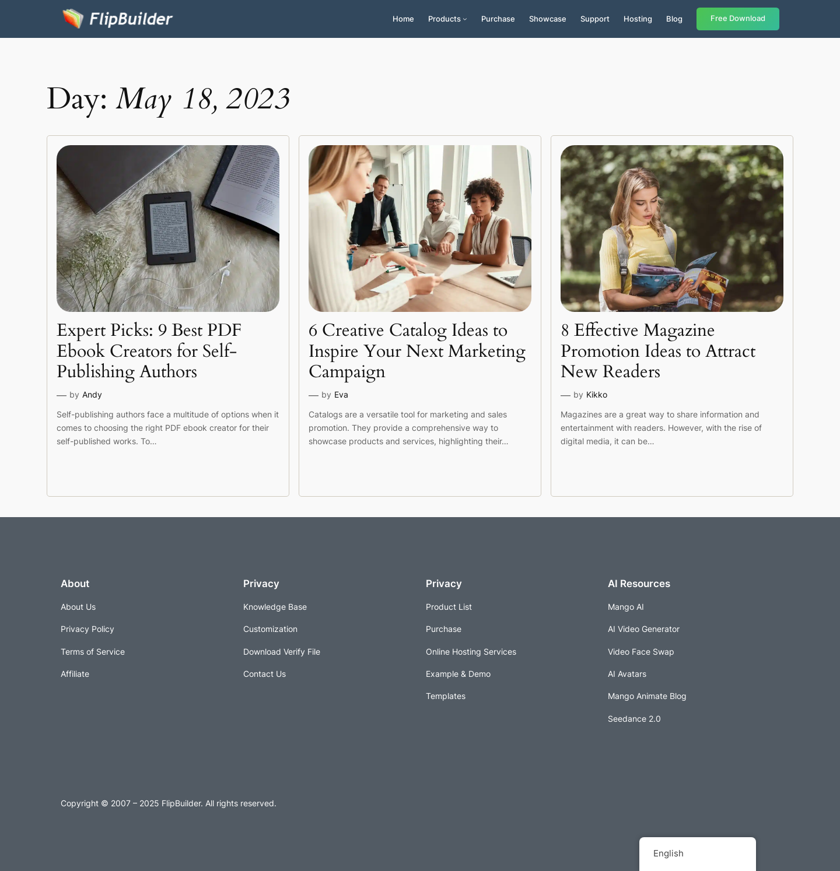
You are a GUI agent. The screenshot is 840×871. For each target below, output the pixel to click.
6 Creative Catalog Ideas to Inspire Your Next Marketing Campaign (417, 352)
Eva (341, 394)
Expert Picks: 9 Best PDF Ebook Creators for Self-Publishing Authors (149, 352)
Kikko (596, 394)
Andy (92, 394)
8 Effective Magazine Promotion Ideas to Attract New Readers (658, 352)
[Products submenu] (465, 18)
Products (444, 18)
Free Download (737, 18)
